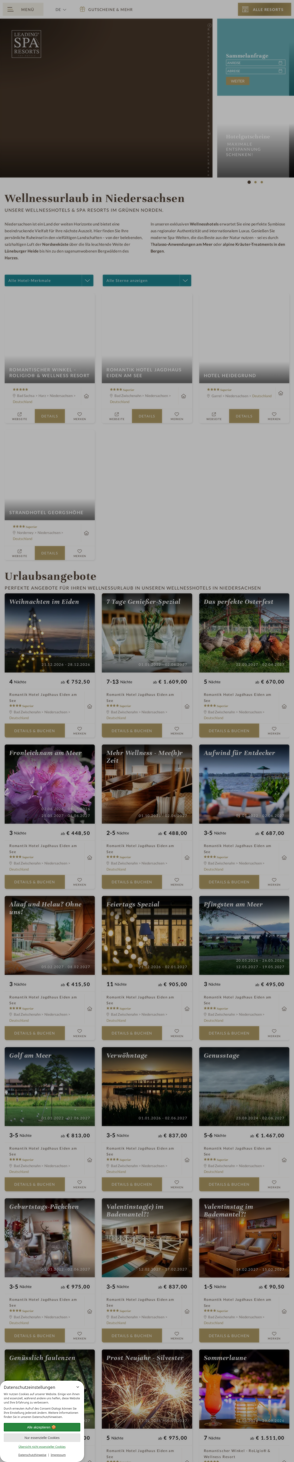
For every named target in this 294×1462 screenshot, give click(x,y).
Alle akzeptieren (42, 1427)
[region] (42, 1405)
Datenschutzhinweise (32, 1455)
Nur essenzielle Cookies (42, 1438)
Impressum (58, 1455)
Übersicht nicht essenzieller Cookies (42, 1447)
